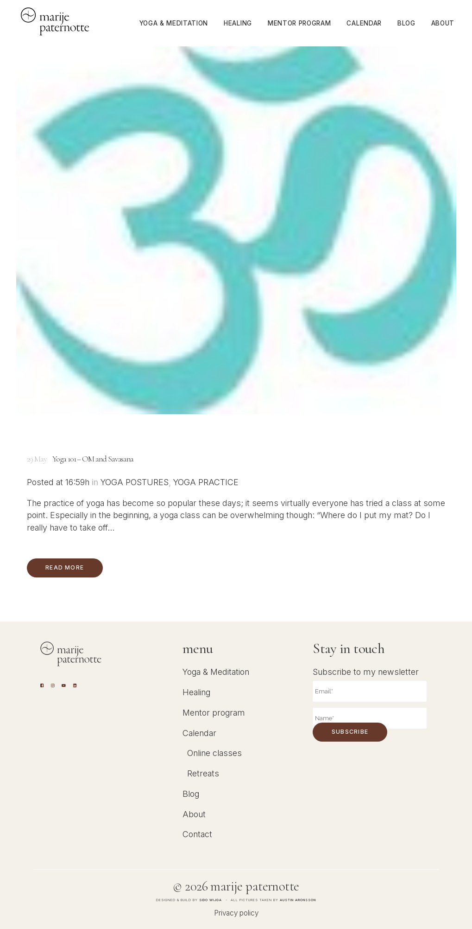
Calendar (199, 733)
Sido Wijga (210, 900)
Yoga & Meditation (216, 672)
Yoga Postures (135, 482)
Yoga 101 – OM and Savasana (92, 459)
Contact (197, 834)
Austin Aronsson (298, 900)
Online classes (214, 753)
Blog (191, 794)
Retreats (203, 773)
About (194, 814)
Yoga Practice (206, 482)
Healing (196, 692)
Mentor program (214, 713)
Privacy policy (236, 913)
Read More (64, 567)
